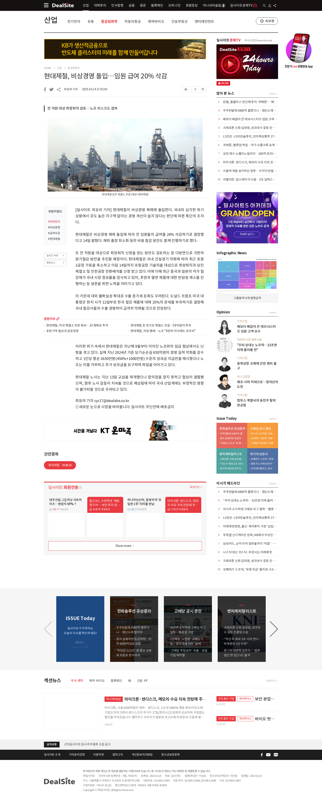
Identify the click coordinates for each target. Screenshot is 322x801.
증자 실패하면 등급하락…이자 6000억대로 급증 (232, 438)
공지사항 (51, 744)
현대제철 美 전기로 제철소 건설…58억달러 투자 (160, 325)
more (57, 318)
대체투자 (100, 5)
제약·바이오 (97, 681)
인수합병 (117, 5)
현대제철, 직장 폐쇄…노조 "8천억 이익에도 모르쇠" (163, 331)
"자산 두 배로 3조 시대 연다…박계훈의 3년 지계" (232, 463)
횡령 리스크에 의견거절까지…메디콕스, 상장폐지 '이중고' (263, 463)
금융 (132, 5)
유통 (90, 21)
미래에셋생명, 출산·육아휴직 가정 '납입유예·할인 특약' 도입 (261, 526)
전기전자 (73, 21)
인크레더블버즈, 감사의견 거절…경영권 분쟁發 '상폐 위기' (263, 468)
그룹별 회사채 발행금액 (247, 298)
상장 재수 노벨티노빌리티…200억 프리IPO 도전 (253, 154)
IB (129, 681)
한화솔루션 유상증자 (232, 428)
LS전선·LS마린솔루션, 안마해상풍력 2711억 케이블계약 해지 (262, 136)
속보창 (269, 21)
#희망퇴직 (54, 221)
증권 (143, 5)
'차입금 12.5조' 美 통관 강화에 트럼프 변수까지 (232, 443)
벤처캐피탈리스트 (230, 454)
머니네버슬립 (214, 5)
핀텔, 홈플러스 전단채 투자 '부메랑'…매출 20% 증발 (256, 102)
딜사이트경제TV (243, 5)
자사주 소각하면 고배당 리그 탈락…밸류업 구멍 (263, 433)
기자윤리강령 (77, 754)
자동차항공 (132, 21)
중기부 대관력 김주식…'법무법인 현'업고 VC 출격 (232, 468)
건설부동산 (179, 21)
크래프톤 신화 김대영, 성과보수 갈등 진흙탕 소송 (253, 128)
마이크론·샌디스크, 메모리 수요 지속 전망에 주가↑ (255, 162)
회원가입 (194, 487)
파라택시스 (245, 698)
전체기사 (271, 681)
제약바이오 (156, 21)
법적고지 (118, 754)
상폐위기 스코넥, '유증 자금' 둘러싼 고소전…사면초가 (263, 459)
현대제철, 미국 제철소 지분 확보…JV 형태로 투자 (77, 325)
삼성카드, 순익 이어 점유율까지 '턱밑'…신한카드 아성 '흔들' (261, 543)
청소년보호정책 (170, 754)
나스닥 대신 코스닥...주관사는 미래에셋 (247, 552)
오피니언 (174, 5)
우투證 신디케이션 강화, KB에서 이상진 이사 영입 (254, 535)
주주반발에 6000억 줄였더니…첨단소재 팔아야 (252, 110)
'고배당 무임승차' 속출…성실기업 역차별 (263, 443)
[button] (274, 629)
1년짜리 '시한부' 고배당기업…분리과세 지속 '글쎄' (263, 438)
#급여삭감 (54, 233)
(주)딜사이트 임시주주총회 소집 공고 (87, 744)
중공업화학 (109, 21)
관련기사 (49, 318)
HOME (47, 68)
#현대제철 (54, 238)
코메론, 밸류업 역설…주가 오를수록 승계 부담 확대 (255, 145)
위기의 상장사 (259, 454)
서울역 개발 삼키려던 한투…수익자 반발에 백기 (253, 171)
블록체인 (157, 5)
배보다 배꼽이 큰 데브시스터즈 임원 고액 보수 (251, 119)
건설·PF (142, 681)
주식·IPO (77, 681)
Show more (125, 546)
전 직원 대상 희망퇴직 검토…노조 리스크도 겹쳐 (82, 108)
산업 (86, 5)
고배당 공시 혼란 (260, 428)
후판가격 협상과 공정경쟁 (62, 331)
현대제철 (60, 465)
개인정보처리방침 (142, 754)
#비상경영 (54, 227)
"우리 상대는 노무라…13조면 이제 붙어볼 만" (252, 500)
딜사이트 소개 (52, 754)
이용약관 (98, 754)
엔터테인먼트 (204, 21)
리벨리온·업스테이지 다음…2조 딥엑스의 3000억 (254, 179)
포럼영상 (192, 5)
